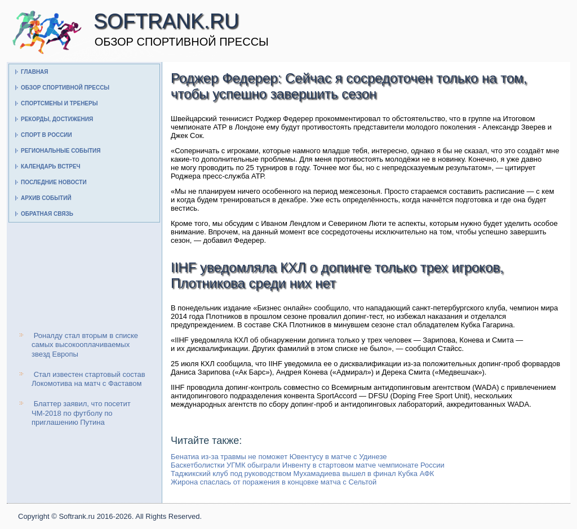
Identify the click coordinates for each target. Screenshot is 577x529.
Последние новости (54, 182)
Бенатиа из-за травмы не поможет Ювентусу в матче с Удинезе (279, 456)
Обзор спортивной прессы (65, 88)
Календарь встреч (51, 166)
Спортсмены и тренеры (59, 103)
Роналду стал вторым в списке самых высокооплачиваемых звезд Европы (85, 344)
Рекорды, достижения (57, 119)
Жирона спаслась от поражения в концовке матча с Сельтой (273, 482)
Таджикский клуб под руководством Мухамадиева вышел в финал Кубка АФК (302, 473)
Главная (34, 72)
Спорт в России (46, 135)
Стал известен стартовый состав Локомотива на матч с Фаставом (88, 379)
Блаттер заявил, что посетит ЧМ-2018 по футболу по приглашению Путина (81, 412)
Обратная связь (47, 214)
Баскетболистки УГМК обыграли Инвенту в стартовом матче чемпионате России (308, 465)
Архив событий (46, 198)
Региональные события (60, 151)
